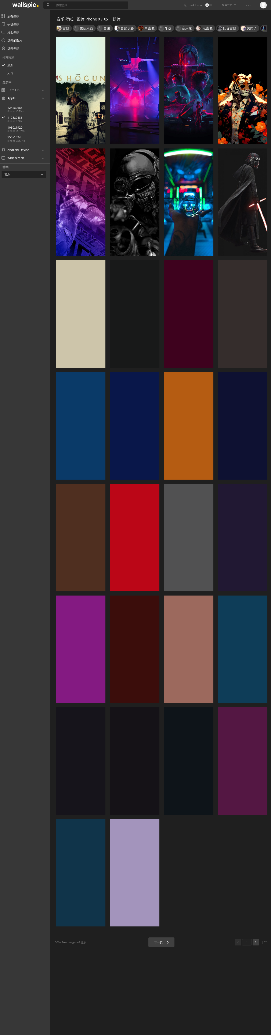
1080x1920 (17, 127)
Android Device (18, 150)
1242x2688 (17, 107)
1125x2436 (31, 117)
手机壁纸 (13, 24)
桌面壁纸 (13, 32)
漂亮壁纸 (13, 48)
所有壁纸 (13, 16)
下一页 (162, 942)
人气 (13, 73)
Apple (11, 98)
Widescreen (15, 158)
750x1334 (17, 137)
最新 (13, 65)
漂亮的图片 (14, 40)
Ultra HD (13, 90)
